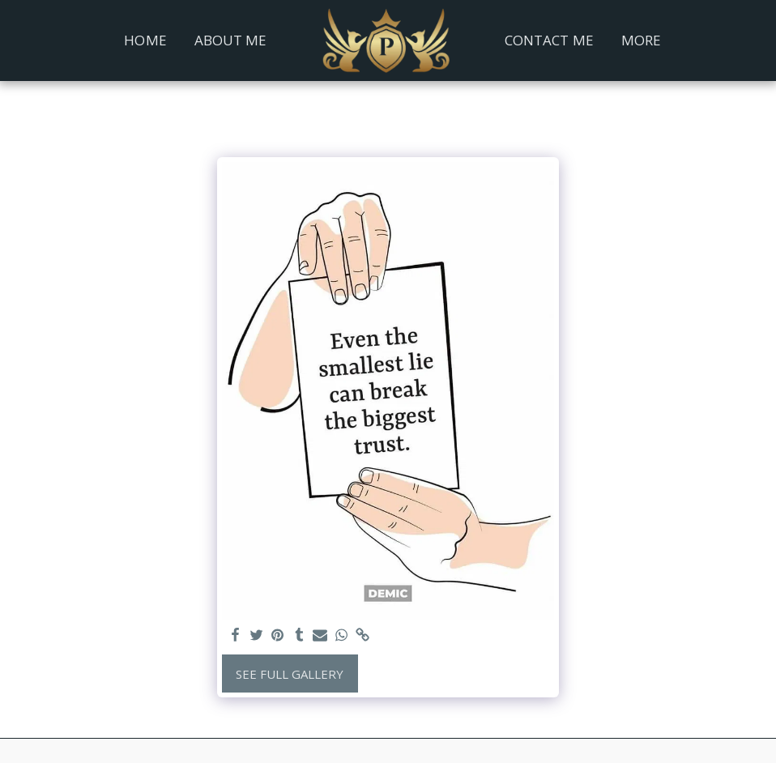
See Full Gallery (289, 674)
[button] (706, 40)
